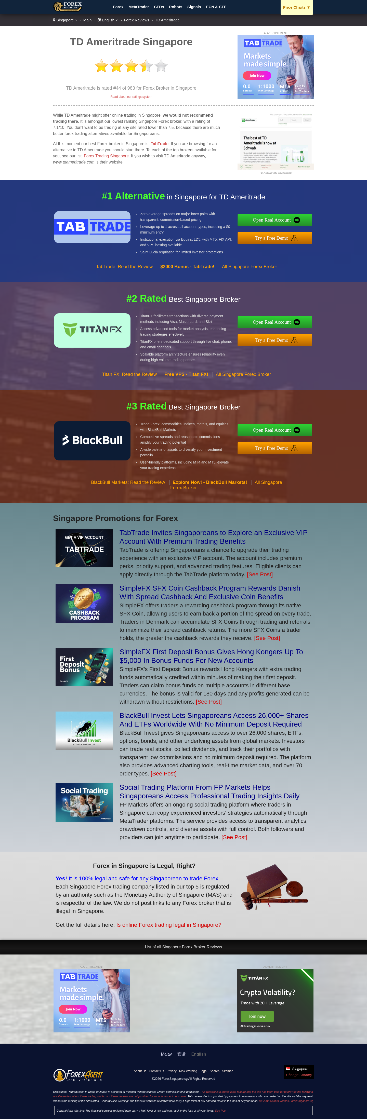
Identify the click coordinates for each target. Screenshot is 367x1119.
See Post (221, 1110)
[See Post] (260, 574)
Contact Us (156, 1071)
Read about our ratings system (131, 97)
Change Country (299, 1075)
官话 (181, 1054)
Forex (118, 7)
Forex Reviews (136, 20)
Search (214, 1071)
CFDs (159, 7)
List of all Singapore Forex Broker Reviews (183, 947)
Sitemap (227, 1071)
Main (87, 20)
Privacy (171, 1071)
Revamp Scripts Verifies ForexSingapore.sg (286, 1100)
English (108, 20)
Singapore (65, 20)
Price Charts (296, 7)
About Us (140, 1071)
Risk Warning (188, 1071)
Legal (203, 1071)
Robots (175, 7)
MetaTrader (138, 7)
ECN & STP (216, 7)
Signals (194, 7)
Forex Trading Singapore (106, 156)
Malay (166, 1054)
